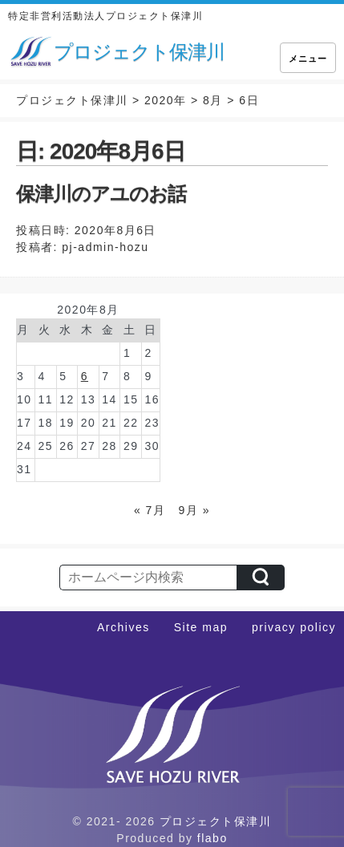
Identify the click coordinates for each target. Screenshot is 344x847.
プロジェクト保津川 (216, 821)
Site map (201, 627)
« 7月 (149, 510)
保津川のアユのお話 (101, 194)
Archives (123, 627)
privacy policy (294, 627)
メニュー (308, 58)
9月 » (194, 510)
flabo (212, 838)
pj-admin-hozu (105, 247)
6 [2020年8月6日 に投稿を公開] (84, 376)
